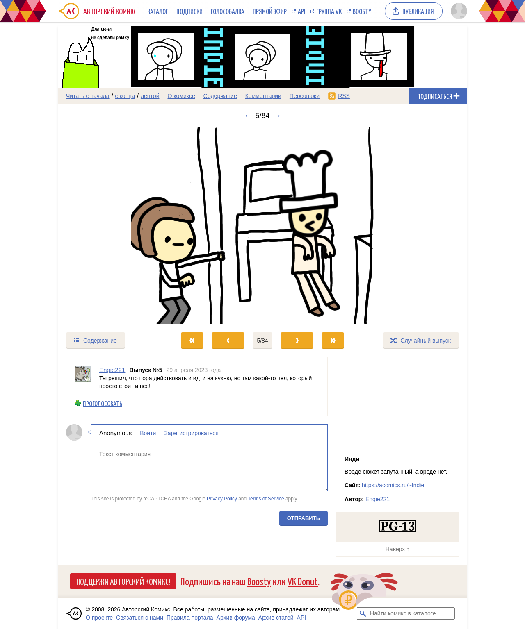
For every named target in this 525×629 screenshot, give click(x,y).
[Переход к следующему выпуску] (262, 225)
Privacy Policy (222, 499)
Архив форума (236, 617)
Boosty (362, 11)
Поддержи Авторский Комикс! (123, 581)
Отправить (303, 518)
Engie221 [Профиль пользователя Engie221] (112, 369)
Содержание (220, 96)
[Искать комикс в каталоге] (363, 613)
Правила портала (190, 617)
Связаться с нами (139, 617)
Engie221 (377, 499)
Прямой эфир (270, 11)
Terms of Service (266, 499)
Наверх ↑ (397, 549)
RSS (344, 96)
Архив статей (276, 617)
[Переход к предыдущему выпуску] (109, 225)
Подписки (189, 11)
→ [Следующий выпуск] (277, 115)
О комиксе (181, 96)
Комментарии (263, 96)
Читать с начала (88, 96)
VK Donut (303, 581)
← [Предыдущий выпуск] (247, 115)
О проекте (99, 617)
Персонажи (305, 96)
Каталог (157, 11)
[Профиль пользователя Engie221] (83, 374)
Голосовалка (227, 11)
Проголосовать (102, 403)
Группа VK (329, 11)
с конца (125, 96)
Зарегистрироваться (191, 433)
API (301, 11)
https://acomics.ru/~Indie (393, 485)
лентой (150, 96)
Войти (148, 433)
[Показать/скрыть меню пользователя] (457, 11)
